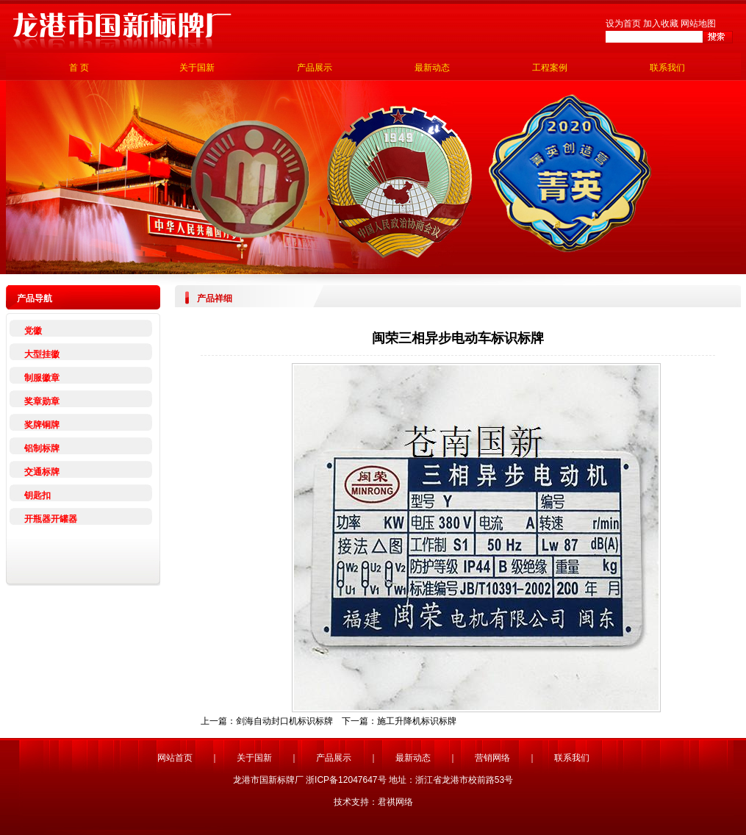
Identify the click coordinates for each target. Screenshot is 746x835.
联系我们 (667, 67)
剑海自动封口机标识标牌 (284, 721)
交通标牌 (42, 472)
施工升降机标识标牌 (416, 721)
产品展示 (314, 67)
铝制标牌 (42, 448)
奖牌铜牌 (42, 425)
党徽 (33, 331)
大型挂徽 (42, 354)
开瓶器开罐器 (50, 519)
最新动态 (432, 67)
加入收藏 (660, 23)
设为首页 (623, 23)
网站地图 (698, 23)
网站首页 (175, 758)
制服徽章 (42, 378)
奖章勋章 (42, 401)
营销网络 (492, 758)
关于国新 (197, 67)
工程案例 (549, 67)
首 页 (79, 67)
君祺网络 (395, 802)
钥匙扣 (37, 495)
